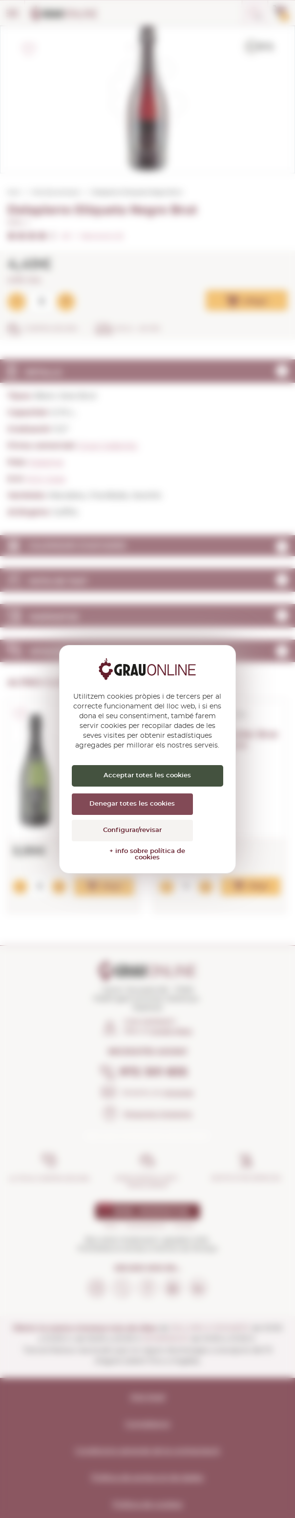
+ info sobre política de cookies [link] (147, 854)
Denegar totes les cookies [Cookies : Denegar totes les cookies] (132, 804)
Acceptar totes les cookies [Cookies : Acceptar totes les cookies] (147, 775)
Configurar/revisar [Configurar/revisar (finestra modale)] (132, 830)
